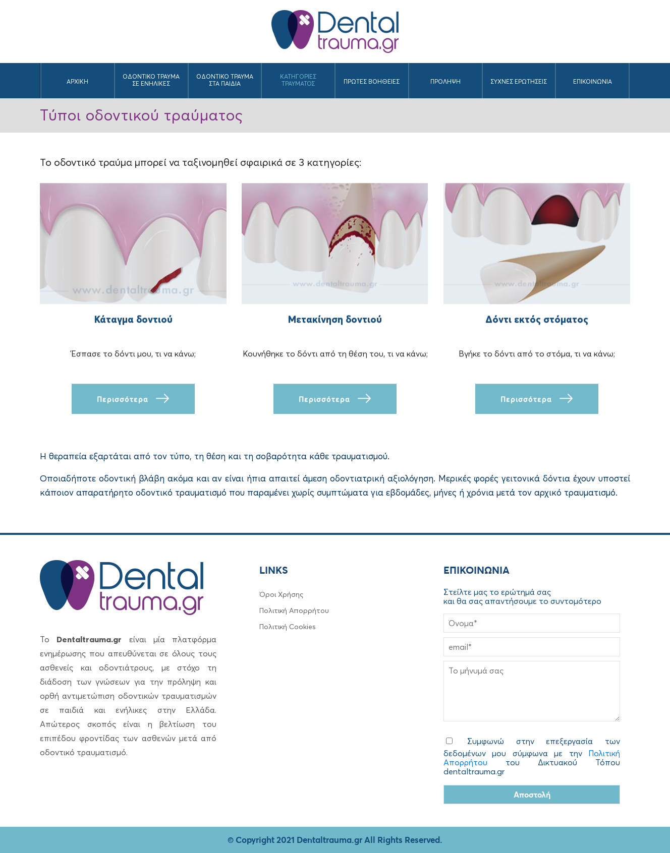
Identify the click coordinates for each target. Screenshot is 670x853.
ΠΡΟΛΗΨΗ (445, 81)
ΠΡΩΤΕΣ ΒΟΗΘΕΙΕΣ (372, 81)
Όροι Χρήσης (281, 594)
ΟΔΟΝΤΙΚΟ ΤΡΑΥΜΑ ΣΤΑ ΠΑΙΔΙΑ (224, 80)
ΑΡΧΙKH (77, 81)
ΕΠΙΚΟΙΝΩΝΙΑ (592, 81)
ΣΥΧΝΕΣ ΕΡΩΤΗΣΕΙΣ (518, 81)
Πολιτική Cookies (287, 626)
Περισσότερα (133, 399)
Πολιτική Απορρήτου (294, 610)
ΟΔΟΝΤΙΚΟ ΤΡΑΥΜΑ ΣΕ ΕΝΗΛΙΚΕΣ (151, 80)
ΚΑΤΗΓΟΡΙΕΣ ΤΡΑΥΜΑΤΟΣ (298, 80)
